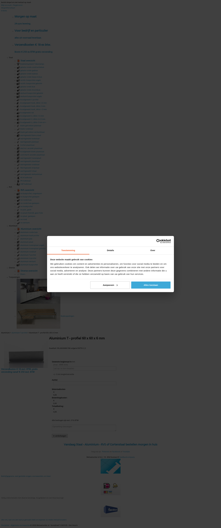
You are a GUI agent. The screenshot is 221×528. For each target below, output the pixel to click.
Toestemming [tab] (68, 250)
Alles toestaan (151, 285)
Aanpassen (110, 285)
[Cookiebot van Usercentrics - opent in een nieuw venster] (158, 241)
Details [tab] (110, 250)
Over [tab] (152, 250)
